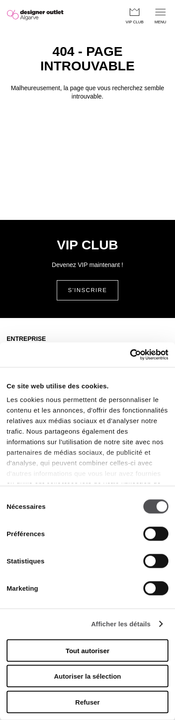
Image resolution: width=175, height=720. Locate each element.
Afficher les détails (120, 624)
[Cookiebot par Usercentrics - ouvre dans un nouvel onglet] (129, 355)
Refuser (87, 701)
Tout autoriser (87, 650)
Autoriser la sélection (87, 676)
